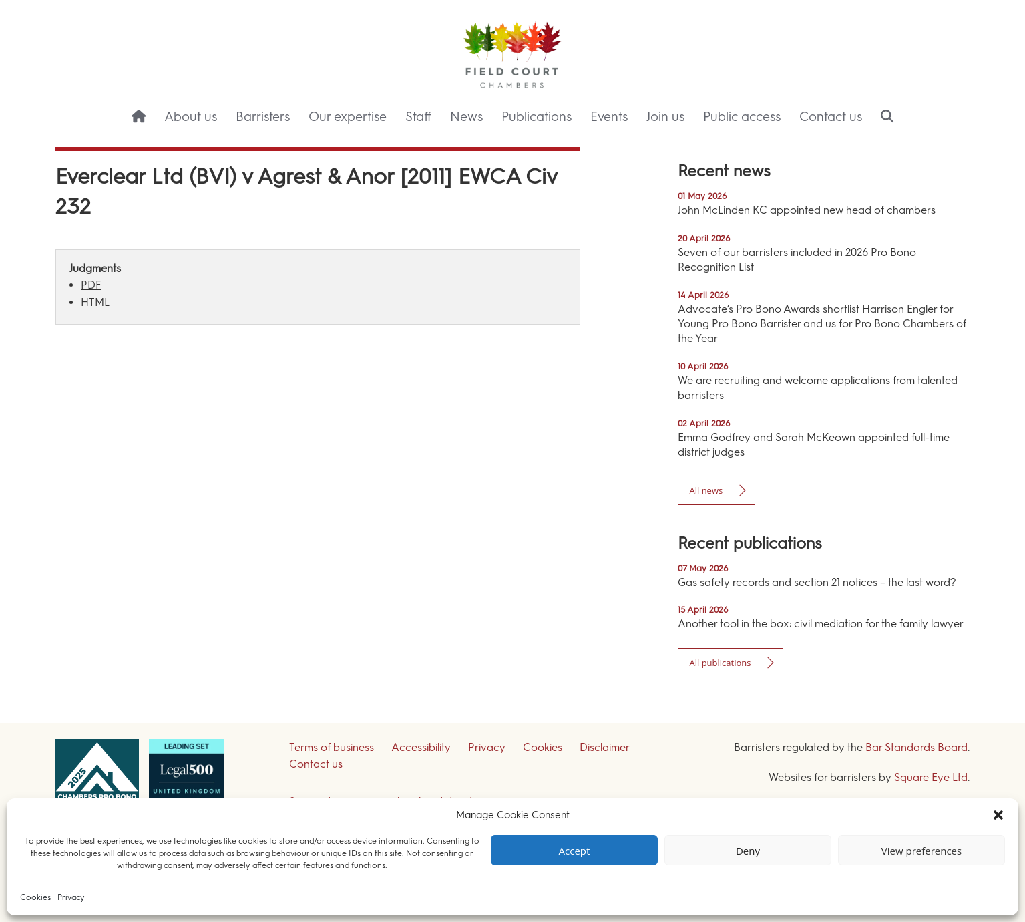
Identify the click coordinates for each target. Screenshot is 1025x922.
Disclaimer (605, 747)
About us (190, 116)
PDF (91, 285)
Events (609, 116)
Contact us (830, 116)
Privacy (71, 897)
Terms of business (331, 747)
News (466, 116)
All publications (720, 663)
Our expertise (348, 116)
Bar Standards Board (916, 747)
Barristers (263, 116)
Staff (418, 116)
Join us (665, 116)
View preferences (921, 850)
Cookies (35, 897)
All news (706, 490)
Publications (536, 116)
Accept (574, 850)
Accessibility (421, 747)
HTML (95, 302)
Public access (742, 116)
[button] (998, 815)
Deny (748, 850)
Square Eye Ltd (931, 777)
